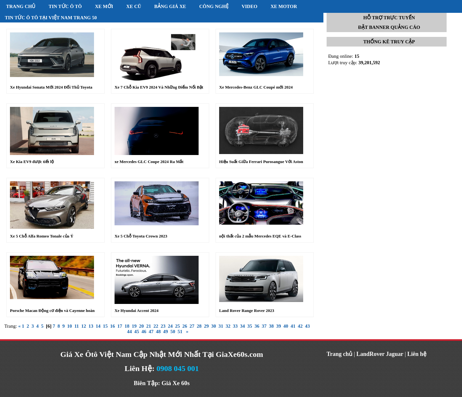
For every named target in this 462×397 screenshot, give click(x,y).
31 (220, 326)
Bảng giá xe (170, 6)
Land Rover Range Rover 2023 (246, 310)
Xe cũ (133, 6)
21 (148, 326)
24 (170, 326)
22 (155, 326)
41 (293, 326)
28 (199, 326)
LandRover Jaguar (379, 354)
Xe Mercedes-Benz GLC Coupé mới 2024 (256, 87)
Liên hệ (417, 354)
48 (158, 331)
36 (256, 326)
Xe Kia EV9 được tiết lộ (32, 161)
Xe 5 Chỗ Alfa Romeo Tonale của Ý (41, 236)
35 (249, 326)
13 (91, 326)
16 (112, 326)
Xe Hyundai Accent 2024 (136, 310)
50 (172, 331)
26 (184, 326)
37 (264, 326)
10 (69, 326)
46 (143, 331)
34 (242, 326)
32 (228, 326)
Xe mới (104, 6)
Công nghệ (213, 6)
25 (177, 326)
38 (271, 326)
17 (119, 326)
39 (278, 326)
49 (165, 331)
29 (206, 326)
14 (98, 326)
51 (179, 331)
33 (235, 326)
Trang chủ (20, 6)
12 (83, 326)
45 (136, 331)
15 (105, 326)
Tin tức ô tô (65, 6)
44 (129, 331)
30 (213, 326)
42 (300, 326)
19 (134, 326)
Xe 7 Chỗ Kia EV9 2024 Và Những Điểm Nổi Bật (159, 87)
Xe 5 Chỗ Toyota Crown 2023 (141, 236)
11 (76, 326)
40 (285, 326)
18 (126, 326)
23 (163, 326)
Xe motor (283, 6)
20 (141, 326)
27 (192, 326)
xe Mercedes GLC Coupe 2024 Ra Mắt (149, 161)
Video (249, 6)
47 (151, 331)
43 (307, 326)
